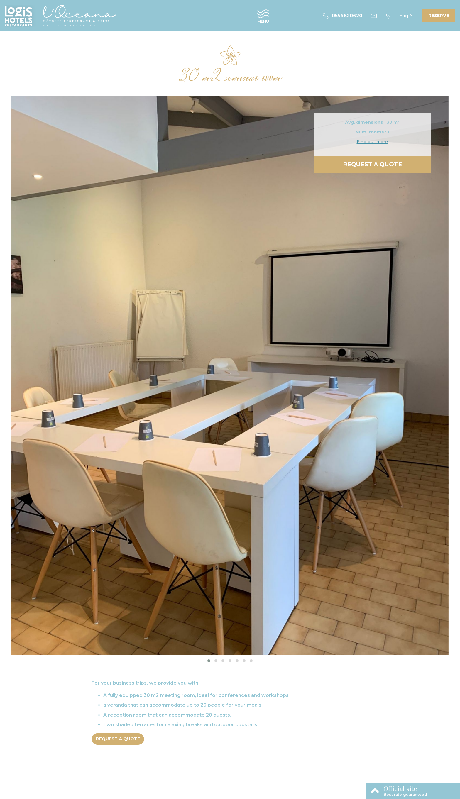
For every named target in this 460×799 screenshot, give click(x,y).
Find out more (372, 141)
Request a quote (372, 164)
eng (403, 15)
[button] (208, 661)
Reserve (438, 15)
